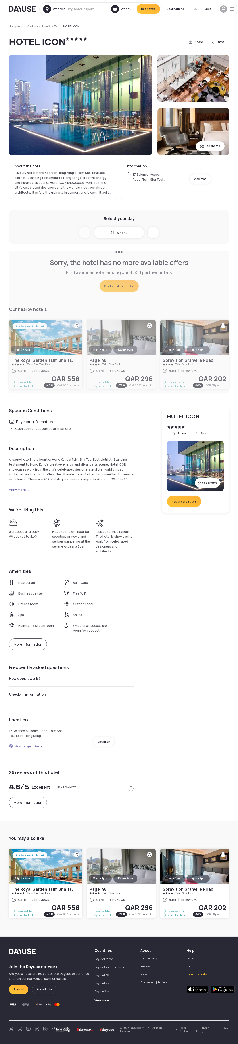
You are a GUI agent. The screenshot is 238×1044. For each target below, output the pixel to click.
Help (189, 966)
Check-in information (71, 694)
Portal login (44, 989)
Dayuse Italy (101, 983)
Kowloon (32, 26)
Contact (191, 958)
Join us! (18, 989)
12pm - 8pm (22, 878)
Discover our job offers (153, 982)
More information (28, 644)
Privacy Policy (202, 1029)
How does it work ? (71, 678)
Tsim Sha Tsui (50, 26)
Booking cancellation (199, 974)
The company (148, 958)
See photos (210, 146)
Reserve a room (184, 501)
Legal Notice (184, 1029)
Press (143, 974)
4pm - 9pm (198, 878)
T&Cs (226, 1028)
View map (200, 179)
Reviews (145, 966)
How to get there (26, 746)
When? (119, 232)
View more (19, 490)
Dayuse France (103, 959)
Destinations (175, 9)
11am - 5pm (100, 878)
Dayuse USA (102, 975)
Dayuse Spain (102, 991)
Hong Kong (16, 26)
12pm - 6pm (125, 878)
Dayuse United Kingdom (109, 967)
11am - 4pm (173, 878)
